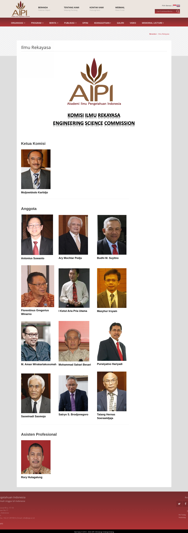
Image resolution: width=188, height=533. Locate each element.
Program (37, 26)
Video (133, 26)
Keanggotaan (102, 26)
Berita (53, 26)
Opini (85, 26)
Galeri (120, 26)
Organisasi (18, 26)
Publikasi (70, 26)
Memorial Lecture (153, 26)
